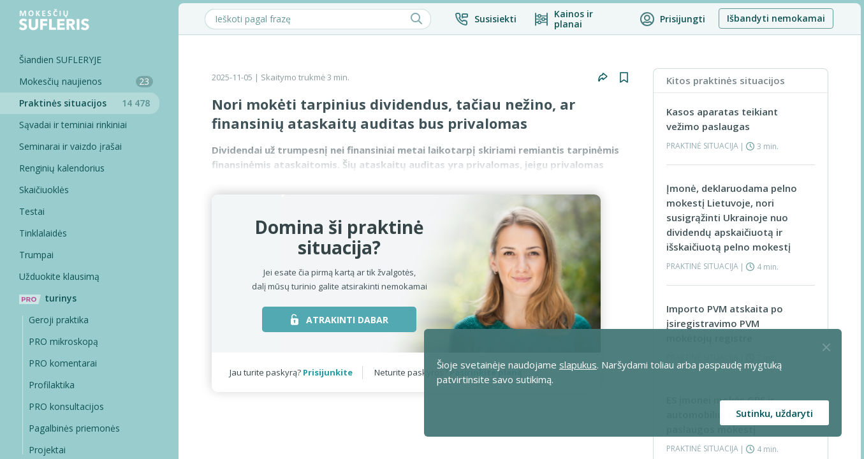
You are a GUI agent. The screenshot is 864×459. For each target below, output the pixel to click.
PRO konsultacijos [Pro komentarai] (66, 406)
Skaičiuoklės (44, 190)
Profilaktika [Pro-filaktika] (52, 385)
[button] (485, 19)
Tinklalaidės (43, 233)
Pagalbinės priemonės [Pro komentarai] (74, 428)
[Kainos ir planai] (578, 19)
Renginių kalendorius (62, 168)
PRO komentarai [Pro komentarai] (63, 363)
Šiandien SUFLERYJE (60, 60)
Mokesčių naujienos (86, 81)
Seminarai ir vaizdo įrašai (70, 146)
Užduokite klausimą (59, 276)
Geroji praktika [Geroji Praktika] (59, 320)
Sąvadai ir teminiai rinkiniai (73, 125)
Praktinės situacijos (89, 103)
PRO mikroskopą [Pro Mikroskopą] (63, 341)
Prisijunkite (328, 372)
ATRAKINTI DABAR (339, 320)
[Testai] (79, 211)
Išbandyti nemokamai (776, 18)
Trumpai (36, 255)
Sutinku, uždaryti (774, 413)
